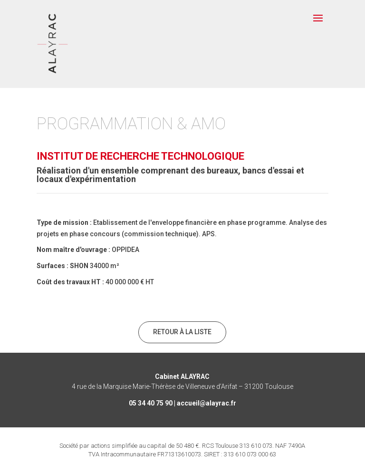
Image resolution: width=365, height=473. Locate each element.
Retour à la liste (182, 332)
